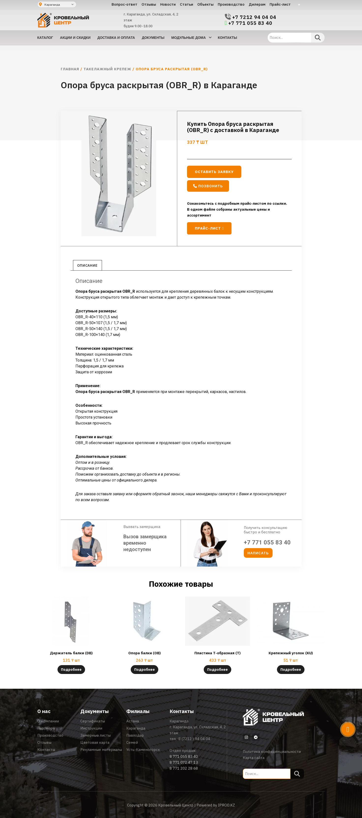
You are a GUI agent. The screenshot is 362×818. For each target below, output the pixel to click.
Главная (70, 69)
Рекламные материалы (101, 749)
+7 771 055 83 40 (250, 23)
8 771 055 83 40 (184, 756)
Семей (132, 742)
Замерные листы (95, 735)
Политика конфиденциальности (272, 751)
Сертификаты (92, 721)
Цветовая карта (94, 742)
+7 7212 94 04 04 (254, 17)
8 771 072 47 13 (184, 762)
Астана (132, 721)
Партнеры (46, 728)
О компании (48, 721)
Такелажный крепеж (107, 69)
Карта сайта (253, 757)
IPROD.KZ (226, 805)
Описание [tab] (87, 265)
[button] (208, 186)
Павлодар (135, 735)
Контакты (46, 749)
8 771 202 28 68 (184, 768)
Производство (50, 735)
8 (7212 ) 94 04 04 (194, 738)
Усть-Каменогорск (143, 749)
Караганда (135, 728)
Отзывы (44, 742)
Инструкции (91, 728)
